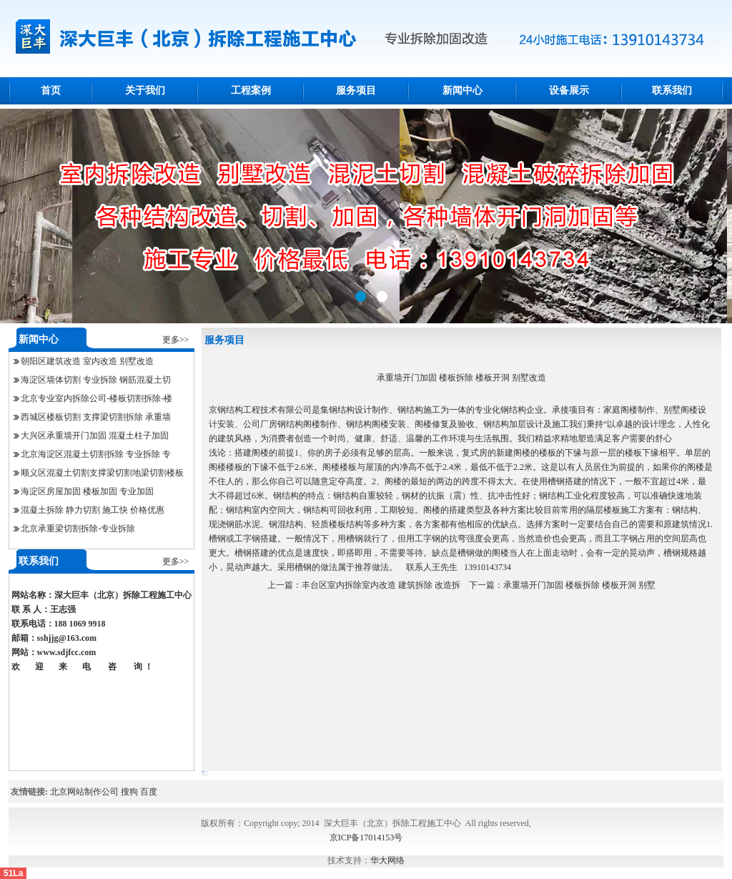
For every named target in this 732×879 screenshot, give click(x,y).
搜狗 (129, 792)
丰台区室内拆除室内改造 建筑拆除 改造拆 (381, 585)
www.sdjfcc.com (67, 652)
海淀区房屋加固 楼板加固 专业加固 (87, 491)
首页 (51, 90)
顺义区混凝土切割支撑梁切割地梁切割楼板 (102, 473)
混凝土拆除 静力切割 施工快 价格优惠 (92, 510)
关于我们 (145, 90)
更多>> (175, 340)
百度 (148, 792)
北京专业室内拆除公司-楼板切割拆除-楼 (96, 398)
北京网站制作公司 (84, 792)
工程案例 (251, 90)
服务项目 (356, 90)
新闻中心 (462, 90)
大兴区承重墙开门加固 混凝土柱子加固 (95, 436)
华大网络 (387, 860)
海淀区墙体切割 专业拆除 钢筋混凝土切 (96, 380)
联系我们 (672, 90)
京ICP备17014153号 (366, 838)
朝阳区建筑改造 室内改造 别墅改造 (87, 361)
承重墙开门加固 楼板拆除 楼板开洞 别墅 (579, 585)
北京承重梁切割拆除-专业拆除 (78, 529)
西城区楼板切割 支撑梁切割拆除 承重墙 (96, 417)
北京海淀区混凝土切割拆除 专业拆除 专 (96, 454)
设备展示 (569, 90)
